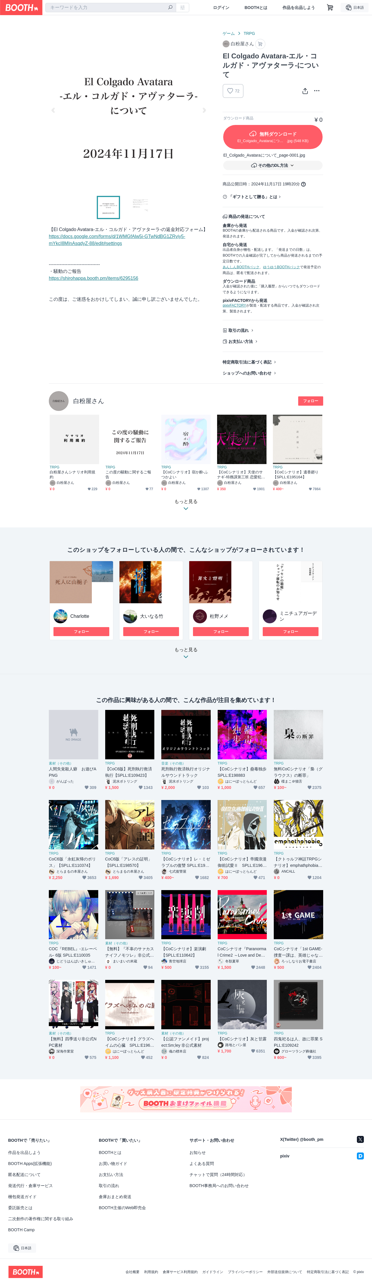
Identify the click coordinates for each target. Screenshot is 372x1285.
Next (204, 110)
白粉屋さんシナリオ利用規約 (72, 474)
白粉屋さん (88, 401)
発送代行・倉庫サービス (30, 1185)
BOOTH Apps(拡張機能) (30, 1163)
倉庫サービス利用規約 (180, 1272)
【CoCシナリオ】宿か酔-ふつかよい (184, 474)
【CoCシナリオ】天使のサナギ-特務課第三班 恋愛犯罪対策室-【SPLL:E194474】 (241, 474)
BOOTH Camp (21, 1229)
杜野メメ (219, 616)
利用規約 (151, 1272)
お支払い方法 (240, 341)
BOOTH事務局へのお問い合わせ (219, 1185)
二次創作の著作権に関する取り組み (40, 1218)
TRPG (249, 33)
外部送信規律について (284, 1272)
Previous (53, 110)
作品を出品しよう (298, 8)
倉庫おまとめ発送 (115, 1196)
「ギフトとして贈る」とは (252, 196)
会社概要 (133, 1272)
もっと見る (186, 654)
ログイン (221, 8)
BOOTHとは (255, 8)
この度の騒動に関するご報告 (128, 474)
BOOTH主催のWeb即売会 (122, 1207)
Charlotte (79, 616)
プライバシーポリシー (245, 1272)
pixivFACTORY (234, 305)
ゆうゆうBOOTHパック (281, 267)
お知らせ (197, 1152)
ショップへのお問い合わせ (247, 373)
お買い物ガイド (113, 1163)
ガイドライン (212, 1272)
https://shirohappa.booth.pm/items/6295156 (93, 278)
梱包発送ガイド (22, 1196)
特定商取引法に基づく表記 (247, 362)
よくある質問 (201, 1163)
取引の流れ (238, 330)
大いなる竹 (151, 616)
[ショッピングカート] (330, 7)
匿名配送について (24, 1174)
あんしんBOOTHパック (241, 267)
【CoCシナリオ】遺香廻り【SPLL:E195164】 (296, 474)
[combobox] (110, 7)
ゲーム (229, 33)
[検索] (170, 8)
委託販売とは (20, 1207)
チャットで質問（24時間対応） (218, 1174)
